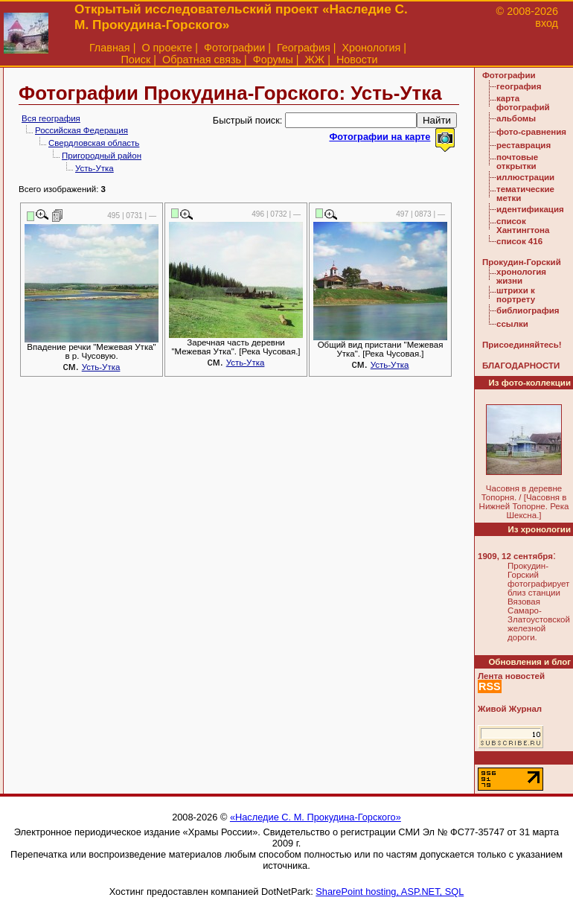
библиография (528, 310)
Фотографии (234, 48)
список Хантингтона (522, 226)
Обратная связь (201, 60)
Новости (357, 60)
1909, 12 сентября (515, 556)
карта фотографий (523, 103)
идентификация (530, 209)
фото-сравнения (531, 131)
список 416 (519, 241)
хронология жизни (521, 276)
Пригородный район (101, 155)
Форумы (273, 60)
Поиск (135, 60)
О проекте (166, 48)
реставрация (523, 145)
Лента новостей (511, 676)
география (518, 86)
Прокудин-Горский (521, 262)
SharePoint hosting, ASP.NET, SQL (390, 891)
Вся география (51, 118)
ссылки (512, 323)
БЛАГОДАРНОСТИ (521, 365)
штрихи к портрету (515, 295)
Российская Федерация (81, 130)
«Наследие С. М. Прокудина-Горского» (315, 817)
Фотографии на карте (379, 136)
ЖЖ (315, 60)
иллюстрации (525, 177)
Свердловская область (93, 142)
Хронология (371, 48)
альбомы (516, 118)
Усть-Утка (94, 168)
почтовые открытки (517, 161)
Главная (109, 48)
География (303, 48)
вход (546, 23)
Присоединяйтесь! (522, 344)
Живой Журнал (510, 708)
